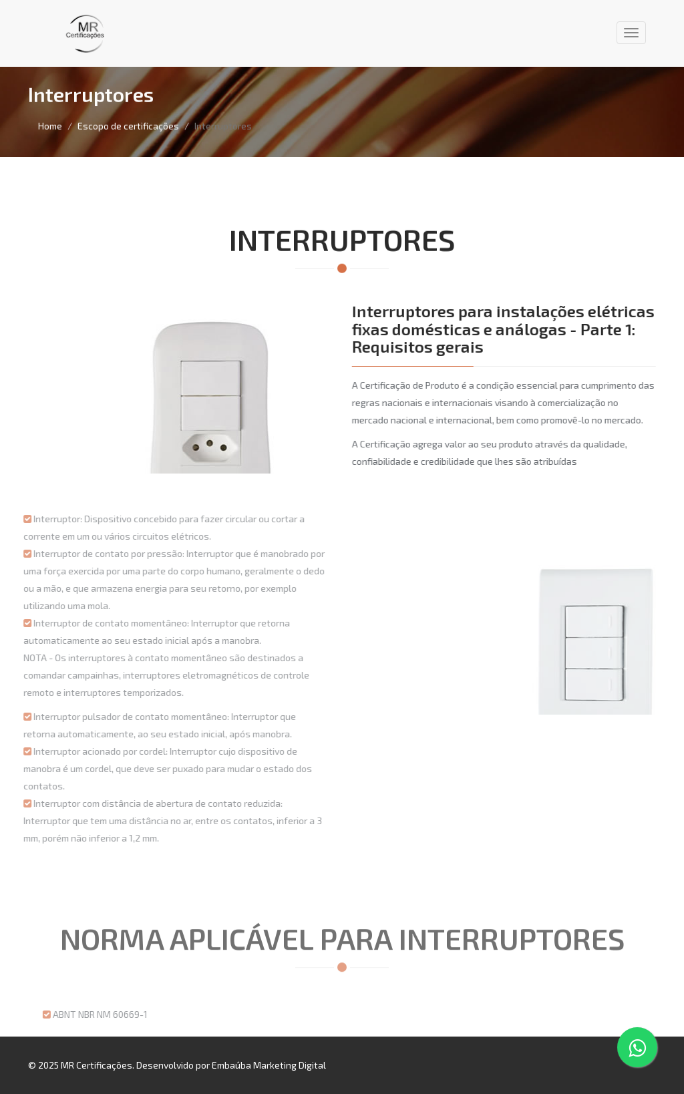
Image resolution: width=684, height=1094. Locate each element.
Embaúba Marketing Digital (269, 1065)
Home (50, 125)
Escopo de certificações (128, 125)
